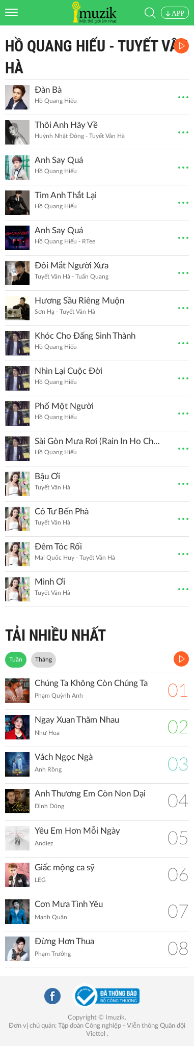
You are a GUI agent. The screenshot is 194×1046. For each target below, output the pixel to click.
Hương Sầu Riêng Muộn (79, 300)
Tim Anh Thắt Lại (66, 195)
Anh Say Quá (59, 160)
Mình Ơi (50, 581)
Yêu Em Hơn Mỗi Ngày (77, 831)
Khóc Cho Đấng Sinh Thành (85, 336)
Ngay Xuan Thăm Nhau (77, 719)
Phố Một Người (64, 406)
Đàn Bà (48, 90)
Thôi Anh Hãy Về (66, 125)
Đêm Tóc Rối (58, 546)
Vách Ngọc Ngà (64, 757)
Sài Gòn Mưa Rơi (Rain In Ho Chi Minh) (97, 441)
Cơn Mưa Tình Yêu (69, 904)
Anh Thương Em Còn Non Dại (90, 793)
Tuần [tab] (15, 659)
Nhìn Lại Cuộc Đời (68, 371)
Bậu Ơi (47, 476)
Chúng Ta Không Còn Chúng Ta (91, 683)
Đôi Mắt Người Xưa (71, 265)
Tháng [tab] (43, 659)
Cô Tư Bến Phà (62, 511)
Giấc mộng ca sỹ (65, 867)
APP (174, 13)
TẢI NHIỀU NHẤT (55, 635)
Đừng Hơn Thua (64, 941)
